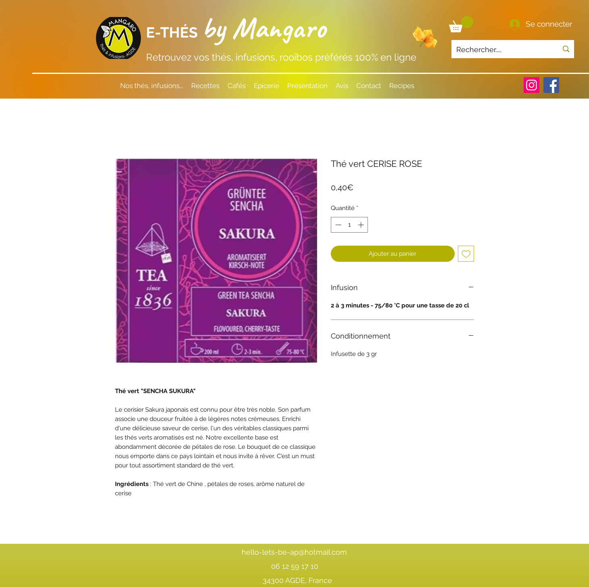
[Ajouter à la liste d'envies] (466, 254)
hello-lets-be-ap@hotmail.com (294, 552)
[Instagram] (531, 85)
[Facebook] (551, 85)
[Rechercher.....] (501, 49)
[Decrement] (337, 224)
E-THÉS (173, 32)
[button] (461, 24)
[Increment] (361, 224)
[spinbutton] (349, 224)
